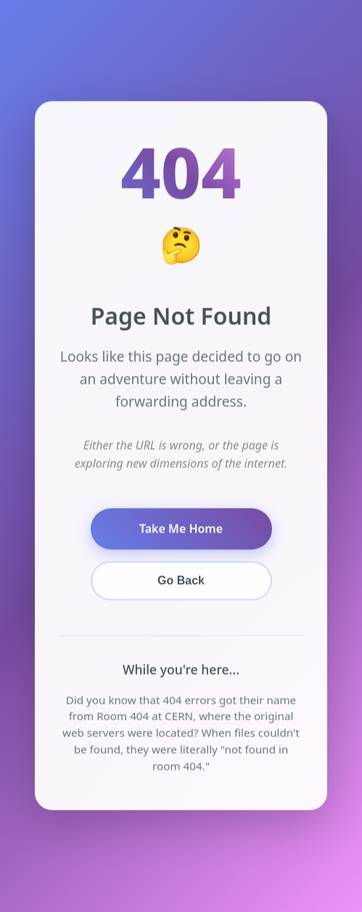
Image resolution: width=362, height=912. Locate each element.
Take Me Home (181, 528)
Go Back (181, 581)
